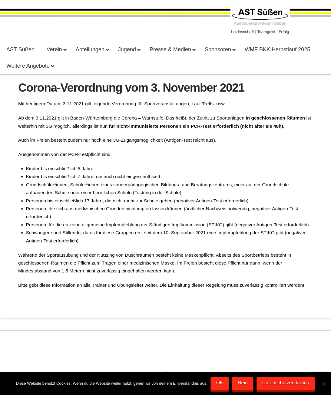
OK (219, 382)
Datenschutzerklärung (285, 382)
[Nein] (323, 384)
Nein (243, 382)
